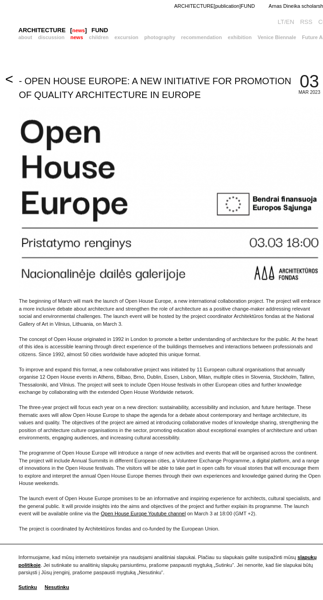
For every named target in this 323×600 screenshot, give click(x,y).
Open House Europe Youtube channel (143, 513)
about (25, 37)
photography (159, 37)
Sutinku (27, 587)
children (99, 37)
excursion (126, 37)
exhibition (240, 37)
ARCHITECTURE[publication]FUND (214, 6)
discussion (51, 37)
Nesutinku (57, 587)
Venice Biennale (277, 37)
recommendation (201, 37)
